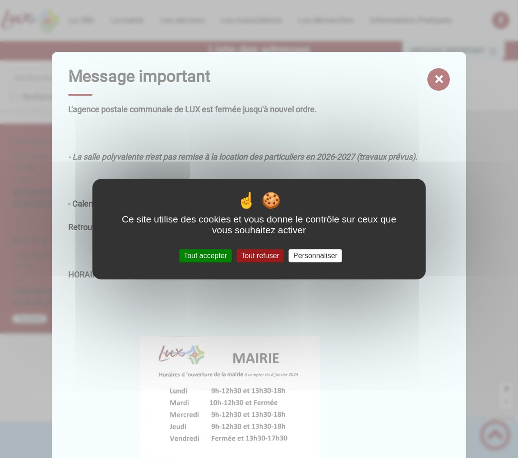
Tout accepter (205, 255)
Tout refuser (260, 255)
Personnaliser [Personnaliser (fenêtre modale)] (315, 255)
